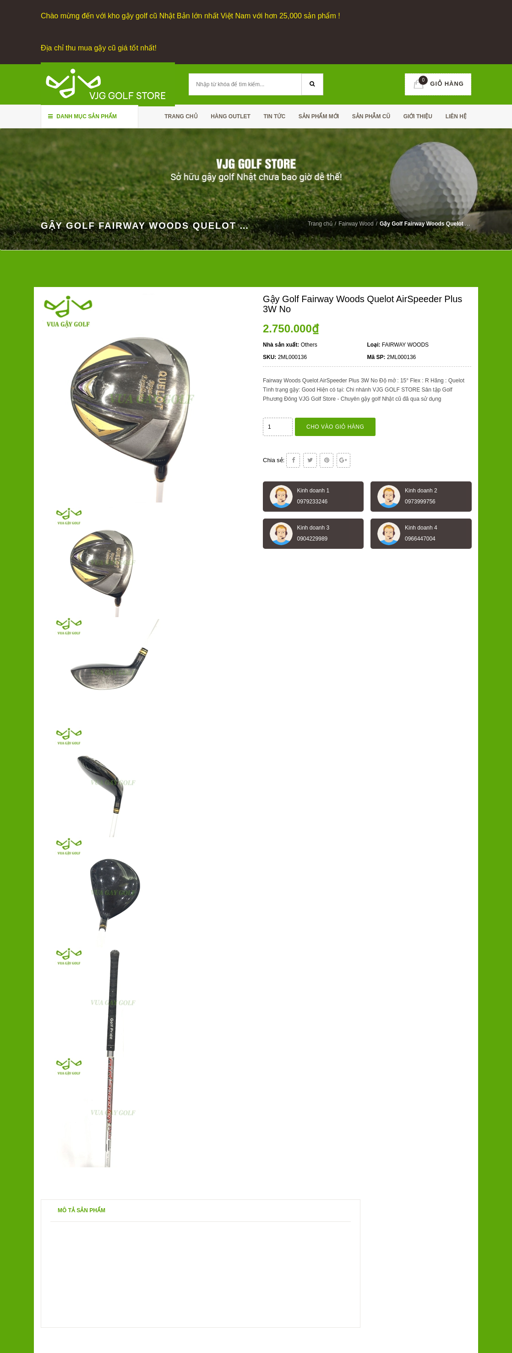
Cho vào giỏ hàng (335, 427)
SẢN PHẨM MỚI (319, 116)
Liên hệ (456, 116)
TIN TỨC (274, 116)
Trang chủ (180, 116)
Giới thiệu (417, 116)
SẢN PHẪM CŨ (371, 116)
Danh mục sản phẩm (82, 116)
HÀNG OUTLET (231, 116)
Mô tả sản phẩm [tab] (81, 1210)
